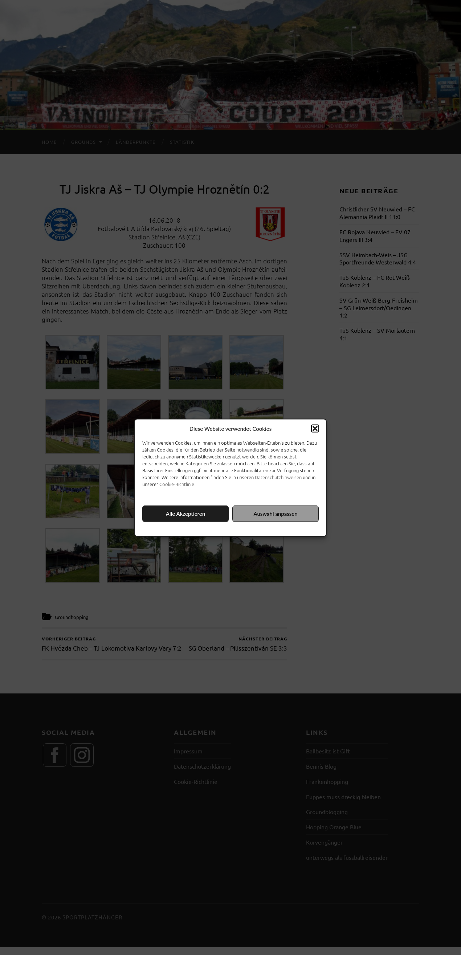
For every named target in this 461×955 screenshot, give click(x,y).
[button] (315, 428)
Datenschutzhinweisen (278, 476)
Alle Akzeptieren (185, 513)
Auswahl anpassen (275, 513)
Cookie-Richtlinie (176, 483)
